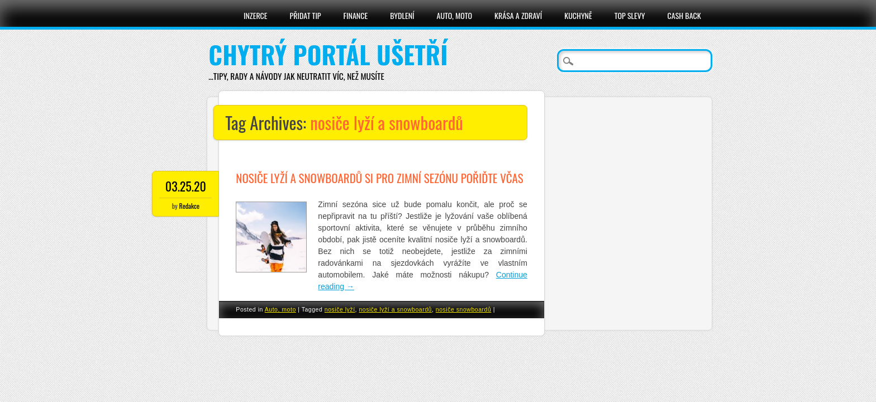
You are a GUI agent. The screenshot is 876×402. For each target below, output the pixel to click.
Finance (356, 15)
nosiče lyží (340, 309)
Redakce (189, 205)
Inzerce (256, 15)
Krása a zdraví (518, 15)
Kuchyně (578, 15)
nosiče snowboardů (463, 309)
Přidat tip (305, 15)
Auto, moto (455, 15)
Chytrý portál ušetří (327, 54)
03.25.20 (185, 186)
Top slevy (630, 15)
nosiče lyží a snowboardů (395, 309)
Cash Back (684, 15)
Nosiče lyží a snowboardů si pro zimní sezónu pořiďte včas (379, 177)
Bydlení (402, 15)
